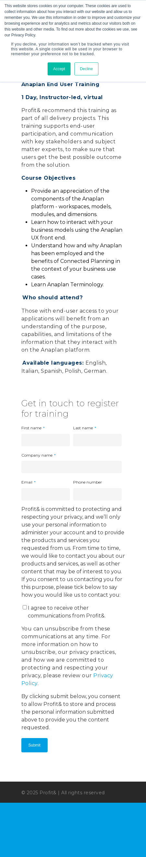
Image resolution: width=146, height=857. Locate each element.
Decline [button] (86, 69)
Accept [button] (59, 69)
